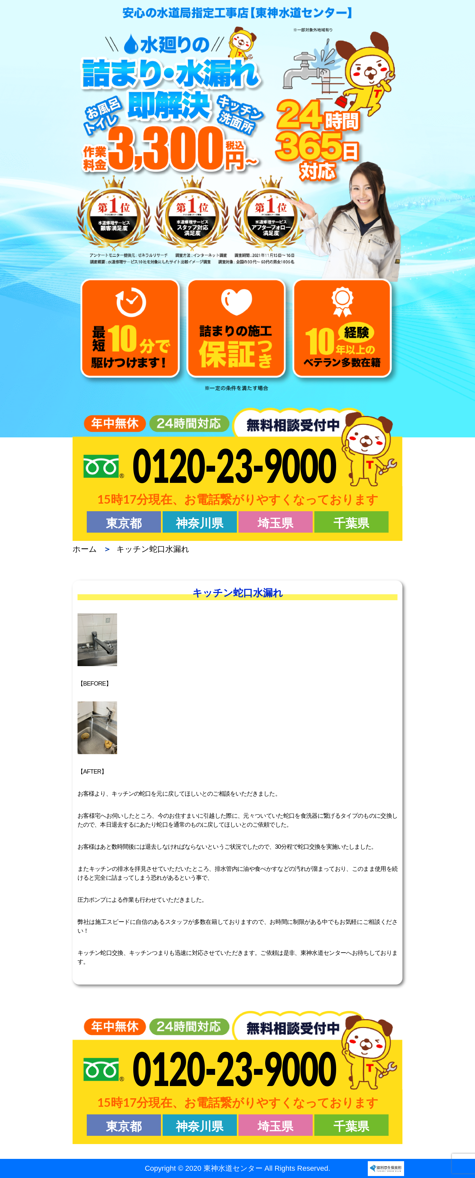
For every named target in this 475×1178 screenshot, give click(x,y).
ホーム (85, 549)
